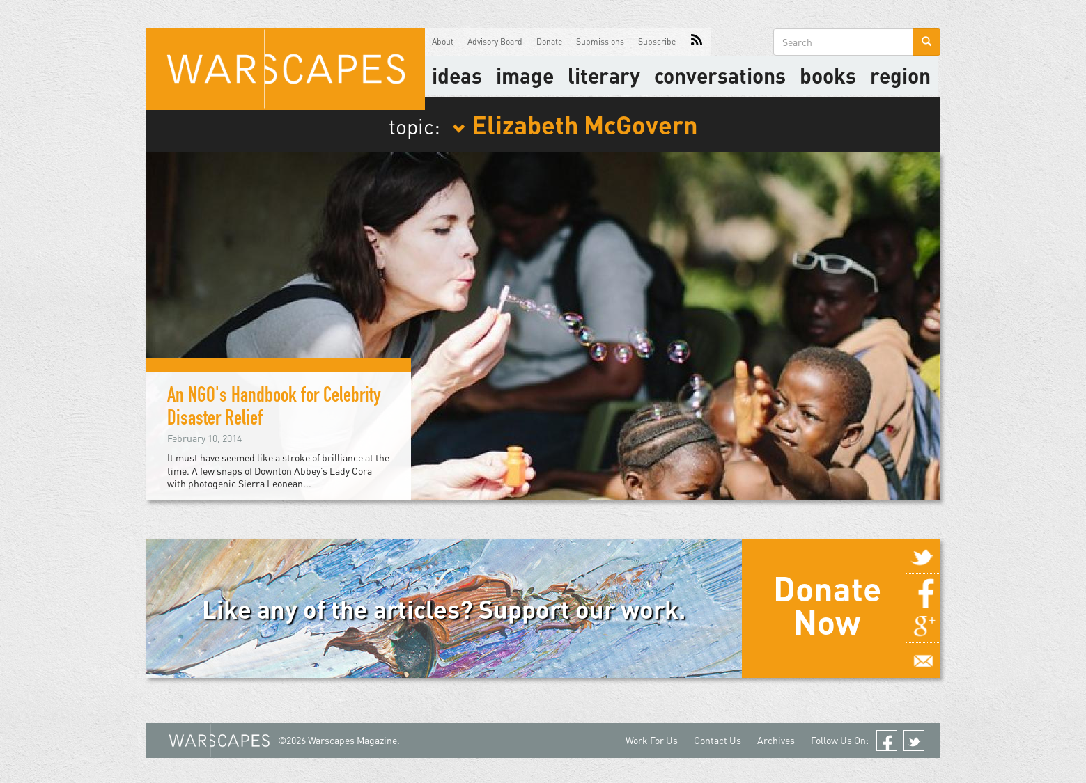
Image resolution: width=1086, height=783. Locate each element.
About (442, 41)
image (525, 75)
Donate (549, 41)
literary (604, 75)
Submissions (600, 41)
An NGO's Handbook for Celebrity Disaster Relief (274, 409)
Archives (776, 740)
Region (900, 75)
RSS (697, 42)
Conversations (720, 75)
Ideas (457, 75)
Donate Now (827, 604)
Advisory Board (494, 41)
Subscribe (657, 41)
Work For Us (652, 740)
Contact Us (717, 740)
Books (828, 75)
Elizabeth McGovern (575, 124)
